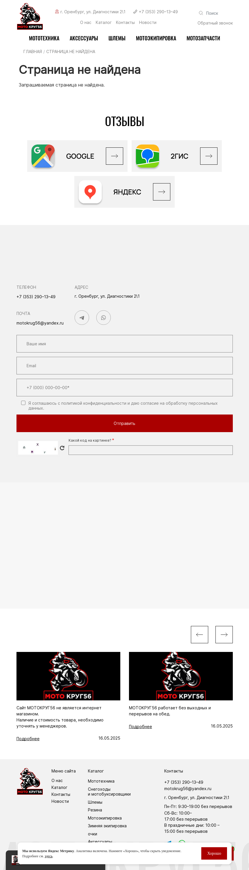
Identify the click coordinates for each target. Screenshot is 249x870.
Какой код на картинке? (90, 440)
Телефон (26, 287)
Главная (32, 51)
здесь (48, 856)
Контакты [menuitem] (125, 22)
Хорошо (214, 853)
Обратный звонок (215, 22)
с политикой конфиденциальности (92, 403)
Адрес (81, 287)
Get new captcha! (62, 448)
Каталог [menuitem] (104, 22)
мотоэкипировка (156, 38)
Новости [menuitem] (147, 22)
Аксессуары (84, 38)
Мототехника (44, 38)
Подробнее (28, 738)
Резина (95, 809)
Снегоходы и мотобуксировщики (109, 792)
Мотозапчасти (203, 38)
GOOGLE (80, 156)
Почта (23, 313)
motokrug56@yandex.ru (40, 322)
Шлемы (117, 38)
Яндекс (127, 191)
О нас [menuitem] (85, 22)
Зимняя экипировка (107, 825)
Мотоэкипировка (105, 817)
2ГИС (180, 156)
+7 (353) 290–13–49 (158, 11)
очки (92, 833)
